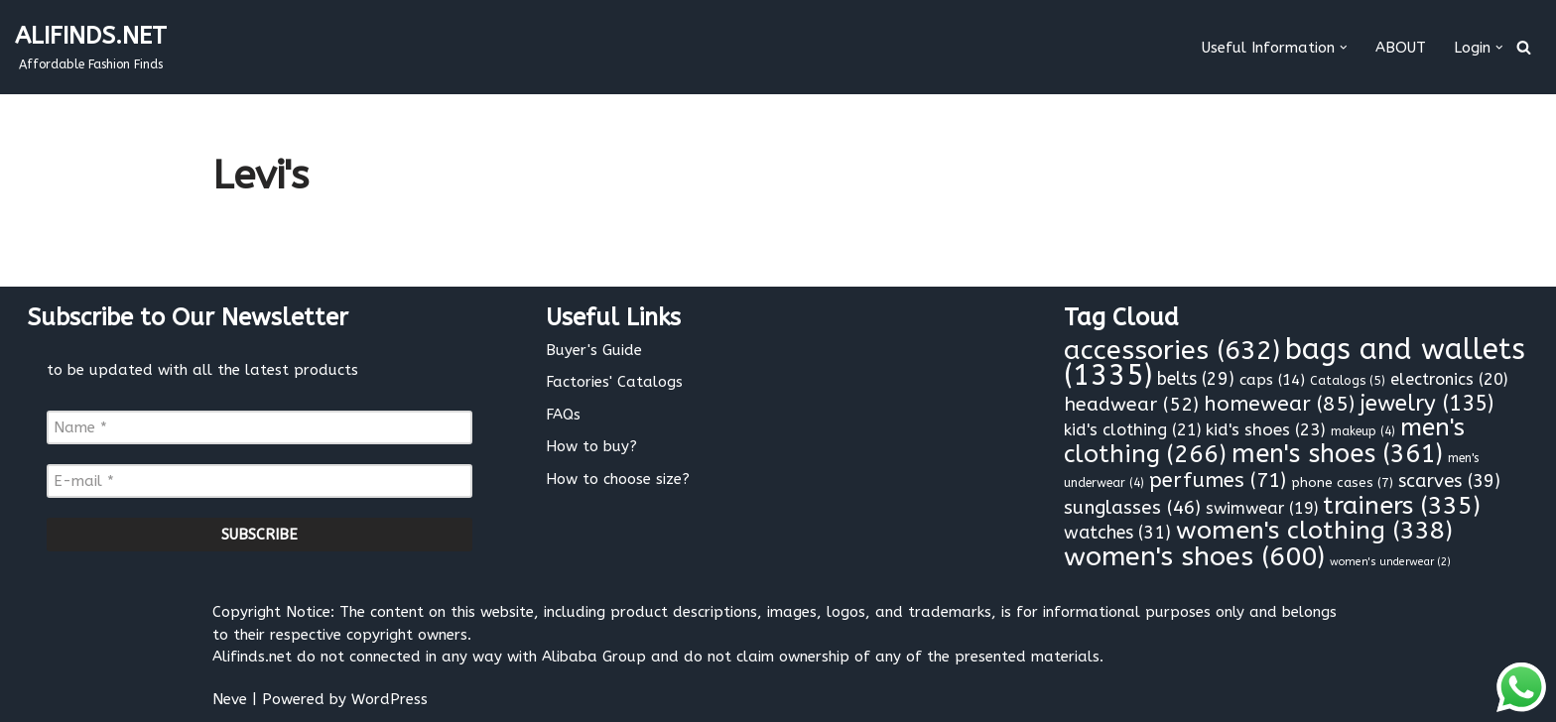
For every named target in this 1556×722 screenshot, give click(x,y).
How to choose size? (618, 479)
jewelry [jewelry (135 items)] (1426, 404)
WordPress (389, 699)
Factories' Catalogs (614, 382)
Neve (229, 699)
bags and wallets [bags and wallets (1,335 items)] (1294, 363)
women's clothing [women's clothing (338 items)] (1314, 530)
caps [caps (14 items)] (1272, 380)
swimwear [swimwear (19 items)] (1262, 508)
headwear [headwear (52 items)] (1131, 404)
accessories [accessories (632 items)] (1172, 350)
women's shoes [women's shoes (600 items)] (1194, 556)
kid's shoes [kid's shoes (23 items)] (1266, 429)
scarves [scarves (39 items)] (1449, 481)
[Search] (1523, 47)
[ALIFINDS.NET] (91, 47)
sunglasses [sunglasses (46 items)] (1132, 507)
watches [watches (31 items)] (1117, 533)
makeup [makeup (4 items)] (1363, 431)
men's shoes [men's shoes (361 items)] (1337, 454)
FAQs (563, 414)
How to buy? (591, 446)
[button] (1344, 48)
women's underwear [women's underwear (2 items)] (1390, 561)
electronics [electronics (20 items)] (1448, 379)
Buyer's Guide (594, 350)
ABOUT (1400, 48)
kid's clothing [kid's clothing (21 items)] (1132, 430)
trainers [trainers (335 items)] (1402, 506)
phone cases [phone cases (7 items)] (1342, 482)
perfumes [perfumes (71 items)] (1217, 480)
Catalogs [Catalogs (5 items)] (1347, 380)
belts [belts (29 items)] (1195, 379)
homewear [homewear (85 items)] (1279, 404)
